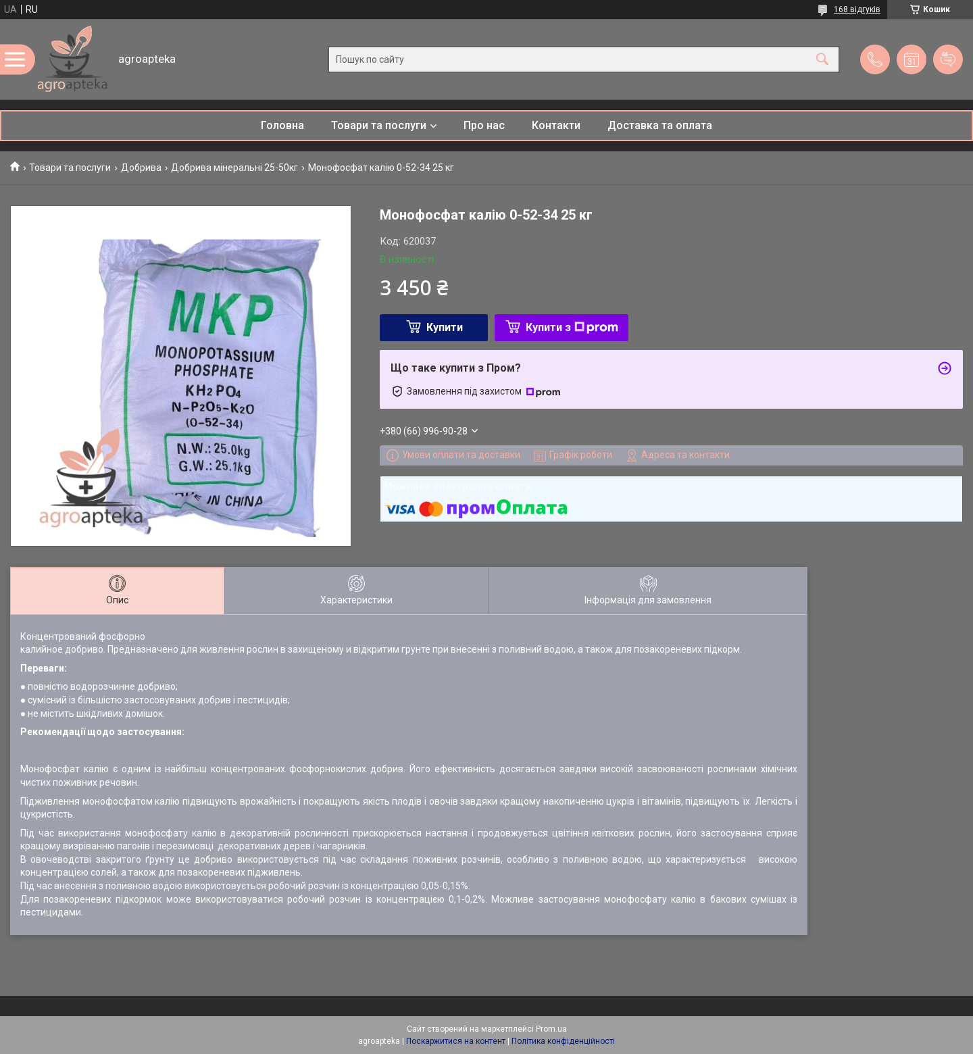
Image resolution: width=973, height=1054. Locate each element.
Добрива (141, 167)
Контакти (556, 125)
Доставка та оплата (659, 125)
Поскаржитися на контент (455, 1041)
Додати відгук (948, 59)
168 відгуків (857, 9)
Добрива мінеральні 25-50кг (234, 167)
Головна (282, 125)
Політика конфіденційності (563, 1041)
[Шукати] (822, 59)
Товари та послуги (378, 125)
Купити (444, 327)
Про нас (484, 125)
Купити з (572, 327)
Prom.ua (551, 1029)
